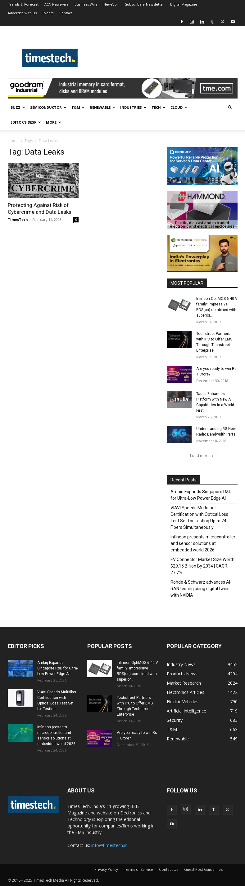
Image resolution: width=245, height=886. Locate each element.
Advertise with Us (22, 13)
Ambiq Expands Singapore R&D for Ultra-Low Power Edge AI (201, 495)
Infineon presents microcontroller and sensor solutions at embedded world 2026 (202, 543)
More (53, 122)
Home (13, 140)
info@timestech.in (109, 845)
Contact (65, 13)
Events (48, 13)
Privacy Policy (106, 869)
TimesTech (18, 219)
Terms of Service (138, 869)
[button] (230, 108)
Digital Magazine (183, 4)
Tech (159, 107)
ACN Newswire (56, 4)
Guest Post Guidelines (203, 869)
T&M (78, 107)
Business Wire (86, 4)
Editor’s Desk (26, 122)
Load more (202, 455)
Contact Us (168, 869)
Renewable (102, 107)
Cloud (178, 107)
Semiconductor (48, 107)
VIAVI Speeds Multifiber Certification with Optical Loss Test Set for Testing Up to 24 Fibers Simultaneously (199, 517)
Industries (133, 107)
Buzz (18, 107)
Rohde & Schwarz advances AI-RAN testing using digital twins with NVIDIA (201, 589)
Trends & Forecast (23, 4)
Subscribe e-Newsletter (144, 4)
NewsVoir (111, 4)
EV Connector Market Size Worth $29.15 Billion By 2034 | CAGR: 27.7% (202, 566)
